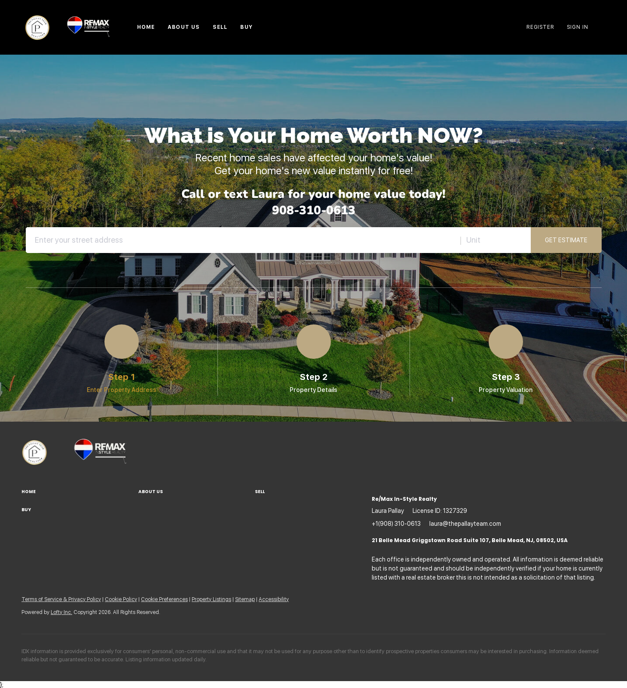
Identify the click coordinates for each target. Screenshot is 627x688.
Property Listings (211, 599)
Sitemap (245, 599)
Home (146, 27)
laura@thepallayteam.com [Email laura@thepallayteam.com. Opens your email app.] (465, 523)
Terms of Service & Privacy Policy (61, 599)
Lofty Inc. (61, 612)
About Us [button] (184, 27)
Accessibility (274, 599)
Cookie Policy (121, 599)
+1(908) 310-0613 (396, 523)
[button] (79, 492)
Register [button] (540, 27)
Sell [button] (220, 27)
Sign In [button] (577, 27)
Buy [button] (246, 27)
